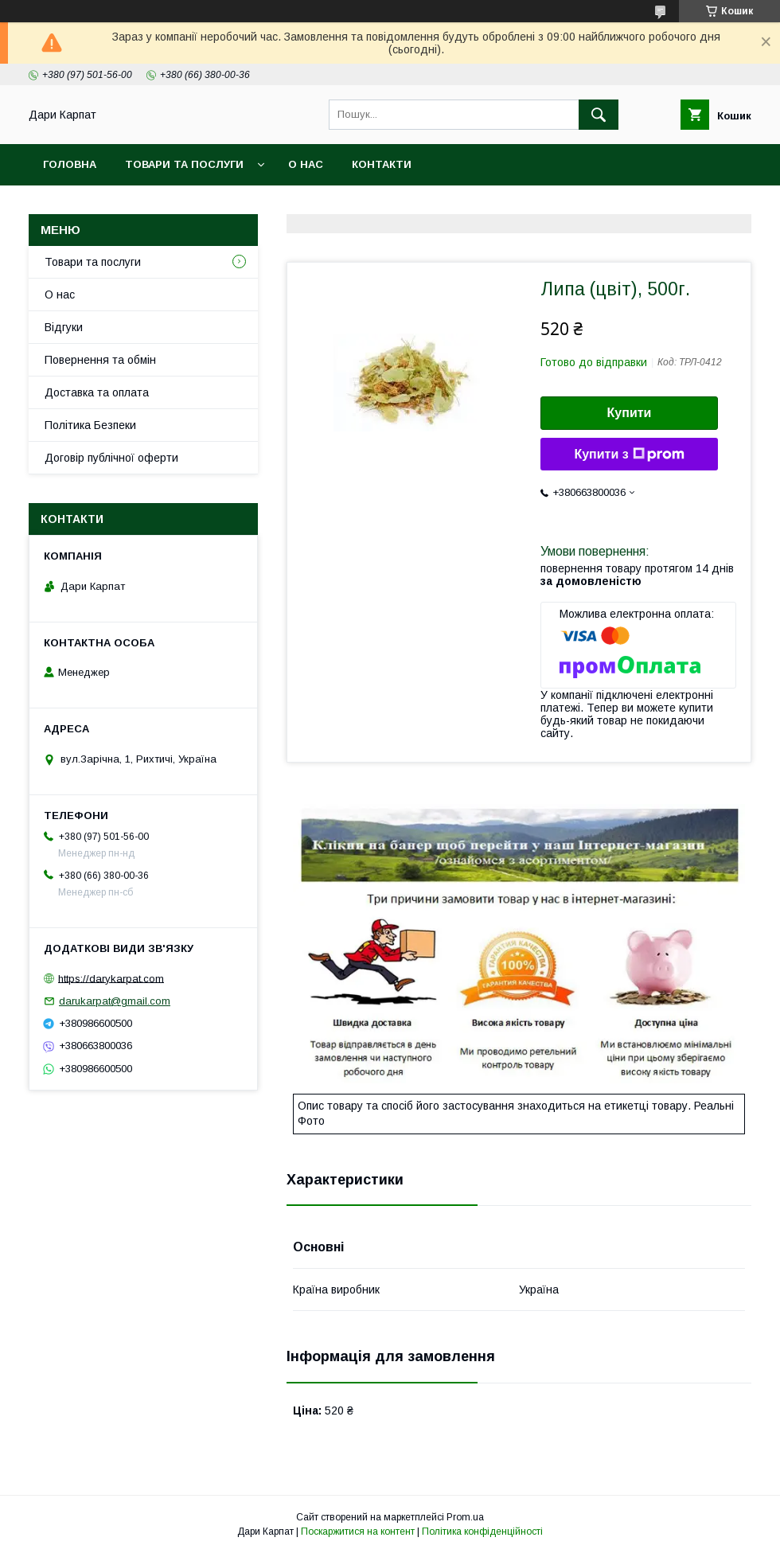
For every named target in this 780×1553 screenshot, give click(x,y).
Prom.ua (465, 1517)
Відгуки (64, 327)
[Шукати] (598, 115)
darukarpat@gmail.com (114, 1001)
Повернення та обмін (100, 359)
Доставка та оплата (97, 392)
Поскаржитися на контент (358, 1531)
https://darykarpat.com (111, 978)
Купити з (629, 454)
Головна (69, 164)
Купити (629, 412)
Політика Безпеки (90, 425)
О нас (305, 164)
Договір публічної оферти (111, 457)
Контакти (381, 164)
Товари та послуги (184, 164)
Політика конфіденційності (482, 1531)
